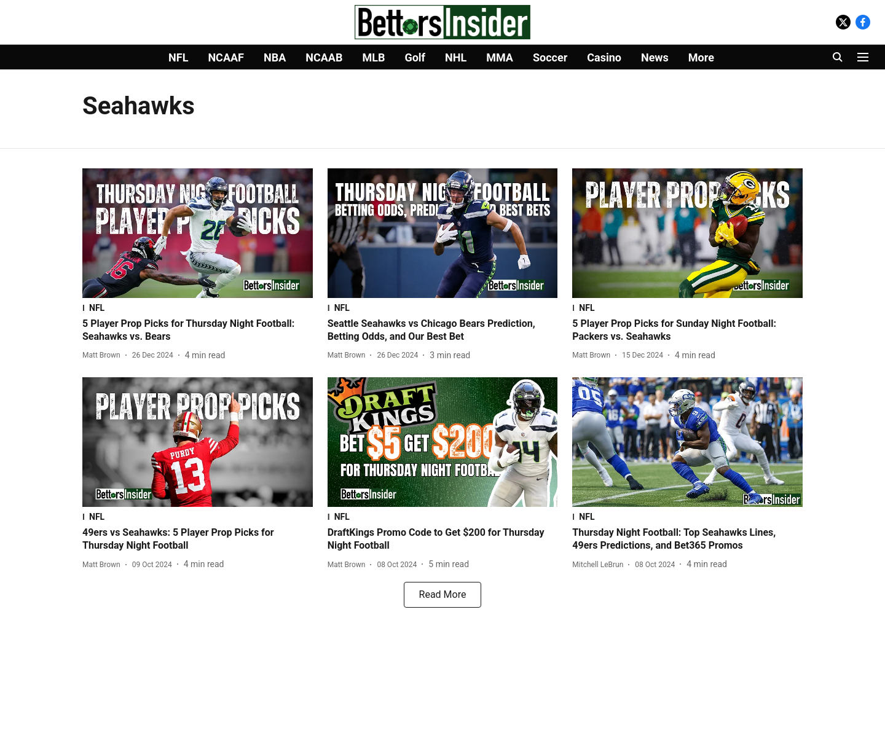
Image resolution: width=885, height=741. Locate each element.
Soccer (550, 57)
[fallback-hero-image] (197, 233)
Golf (414, 57)
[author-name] (103, 355)
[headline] (197, 330)
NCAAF (226, 57)
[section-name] (197, 308)
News (655, 57)
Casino (604, 57)
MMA (499, 57)
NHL (455, 57)
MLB (373, 57)
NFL (178, 57)
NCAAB (323, 57)
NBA (275, 57)
